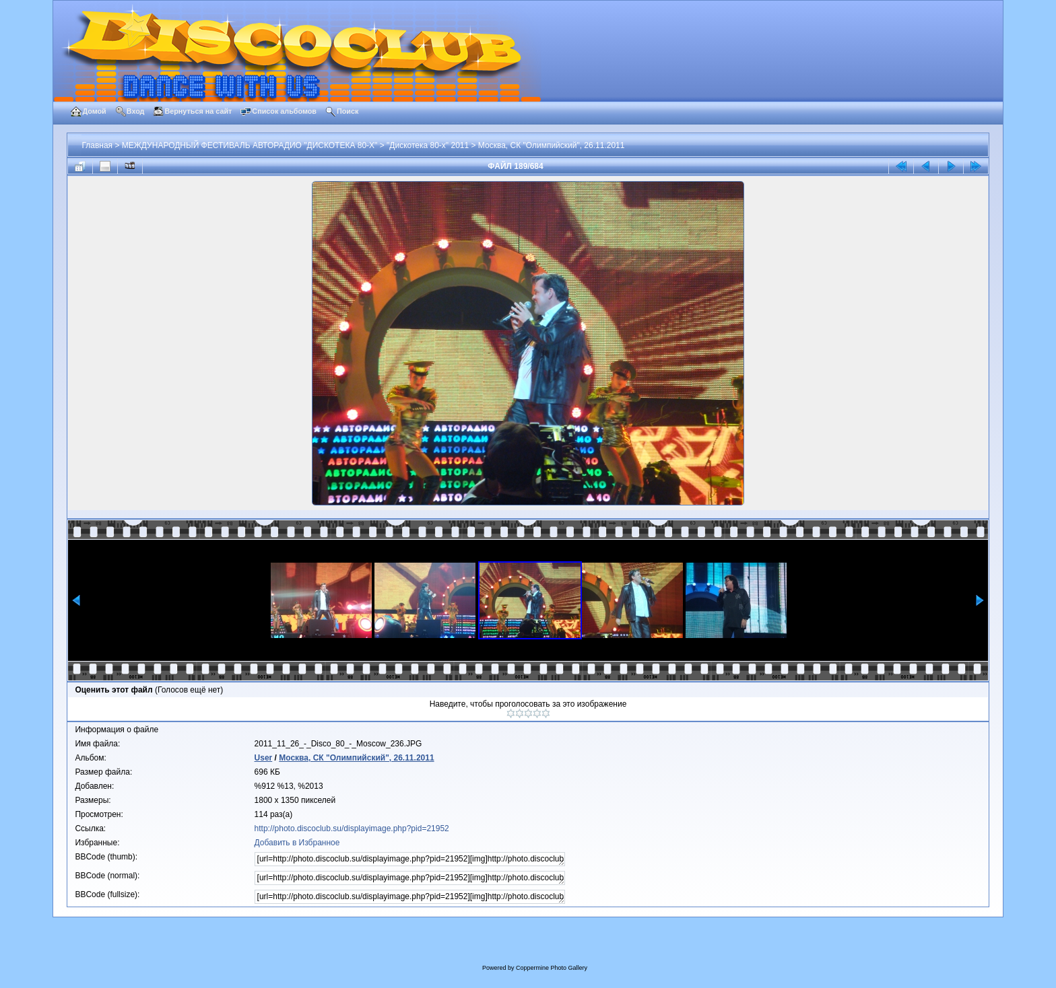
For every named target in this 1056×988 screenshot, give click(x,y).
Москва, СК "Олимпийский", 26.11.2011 (551, 145)
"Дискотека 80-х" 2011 (428, 145)
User (264, 758)
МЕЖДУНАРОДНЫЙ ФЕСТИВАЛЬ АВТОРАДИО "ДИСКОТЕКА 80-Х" (250, 145)
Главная (96, 145)
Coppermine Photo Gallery (551, 967)
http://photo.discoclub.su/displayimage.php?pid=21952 (352, 828)
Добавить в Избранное (297, 842)
